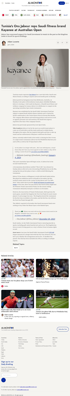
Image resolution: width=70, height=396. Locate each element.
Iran (2, 344)
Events (13, 3)
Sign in (67, 3)
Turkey (2, 340)
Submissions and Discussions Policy (43, 346)
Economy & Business (41, 10)
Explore (51, 10)
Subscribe (62, 3)
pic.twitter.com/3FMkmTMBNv (40, 152)
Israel (2, 348)
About (54, 340)
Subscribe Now (63, 329)
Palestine (3, 350)
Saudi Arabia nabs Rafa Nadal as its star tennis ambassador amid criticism (16, 311)
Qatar (2, 354)
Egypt (2, 352)
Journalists (55, 342)
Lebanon (3, 356)
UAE (2, 346)
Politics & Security (14, 10)
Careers (54, 346)
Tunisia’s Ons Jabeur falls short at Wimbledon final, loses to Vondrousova (52, 312)
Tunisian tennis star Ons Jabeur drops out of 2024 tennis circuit (17, 281)
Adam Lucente (13, 41)
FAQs (36, 344)
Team (54, 344)
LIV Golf (51, 232)
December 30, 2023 (47, 219)
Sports (16, 247)
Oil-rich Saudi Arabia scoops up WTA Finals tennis (51, 279)
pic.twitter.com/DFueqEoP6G (23, 215)
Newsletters (7, 3)
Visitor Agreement (39, 340)
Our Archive (21, 348)
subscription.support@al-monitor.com (28, 387)
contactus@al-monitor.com (23, 390)
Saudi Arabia (4, 342)
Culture (23, 10)
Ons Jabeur (32, 94)
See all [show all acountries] (65, 15)
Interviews (58, 10)
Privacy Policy (38, 342)
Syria (2, 358)
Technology (30, 10)
